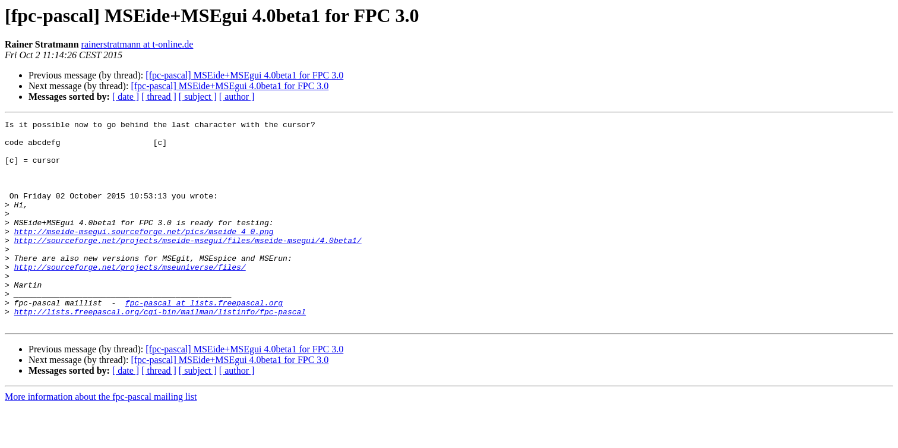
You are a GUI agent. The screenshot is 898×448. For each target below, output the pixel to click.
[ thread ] (158, 97)
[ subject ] (198, 97)
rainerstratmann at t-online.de (137, 44)
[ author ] (237, 97)
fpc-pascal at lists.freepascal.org (204, 340)
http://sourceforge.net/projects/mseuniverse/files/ (130, 297)
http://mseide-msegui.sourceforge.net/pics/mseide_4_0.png (144, 254)
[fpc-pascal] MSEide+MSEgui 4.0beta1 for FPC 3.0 (244, 75)
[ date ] (125, 97)
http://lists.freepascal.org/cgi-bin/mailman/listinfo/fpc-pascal (160, 350)
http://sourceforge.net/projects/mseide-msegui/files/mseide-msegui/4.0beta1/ (188, 265)
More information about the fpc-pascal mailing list (101, 438)
